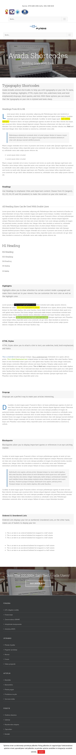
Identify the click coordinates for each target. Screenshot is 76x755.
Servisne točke (10, 699)
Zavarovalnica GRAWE (12, 619)
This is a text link (8, 357)
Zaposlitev (8, 729)
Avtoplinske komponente (13, 624)
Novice (7, 654)
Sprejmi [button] (41, 752)
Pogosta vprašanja (11, 650)
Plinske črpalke (10, 645)
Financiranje (9, 615)
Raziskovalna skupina (12, 724)
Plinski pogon (9, 689)
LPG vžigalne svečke (12, 610)
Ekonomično (9, 685)
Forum (7, 659)
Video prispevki (10, 664)
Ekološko (8, 680)
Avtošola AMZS (10, 629)
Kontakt (7, 734)
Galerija (7, 720)
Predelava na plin (11, 694)
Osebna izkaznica (10, 715)
